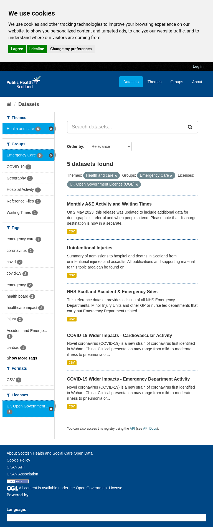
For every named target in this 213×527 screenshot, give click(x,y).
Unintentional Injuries (90, 247)
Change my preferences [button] (71, 49)
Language (16, 509)
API (132, 428)
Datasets (131, 82)
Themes (155, 82)
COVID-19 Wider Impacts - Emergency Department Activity (128, 379)
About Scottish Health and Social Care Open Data (50, 453)
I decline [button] (36, 49)
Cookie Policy (18, 460)
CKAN (16, 501)
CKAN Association (22, 474)
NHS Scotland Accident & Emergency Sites (112, 291)
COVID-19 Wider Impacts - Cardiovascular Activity (119, 335)
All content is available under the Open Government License (64, 488)
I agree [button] (17, 49)
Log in (198, 66)
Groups (176, 82)
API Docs (150, 428)
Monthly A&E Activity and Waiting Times (109, 204)
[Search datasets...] (125, 127)
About (197, 82)
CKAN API (16, 467)
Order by (75, 146)
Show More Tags (22, 358)
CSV (72, 231)
